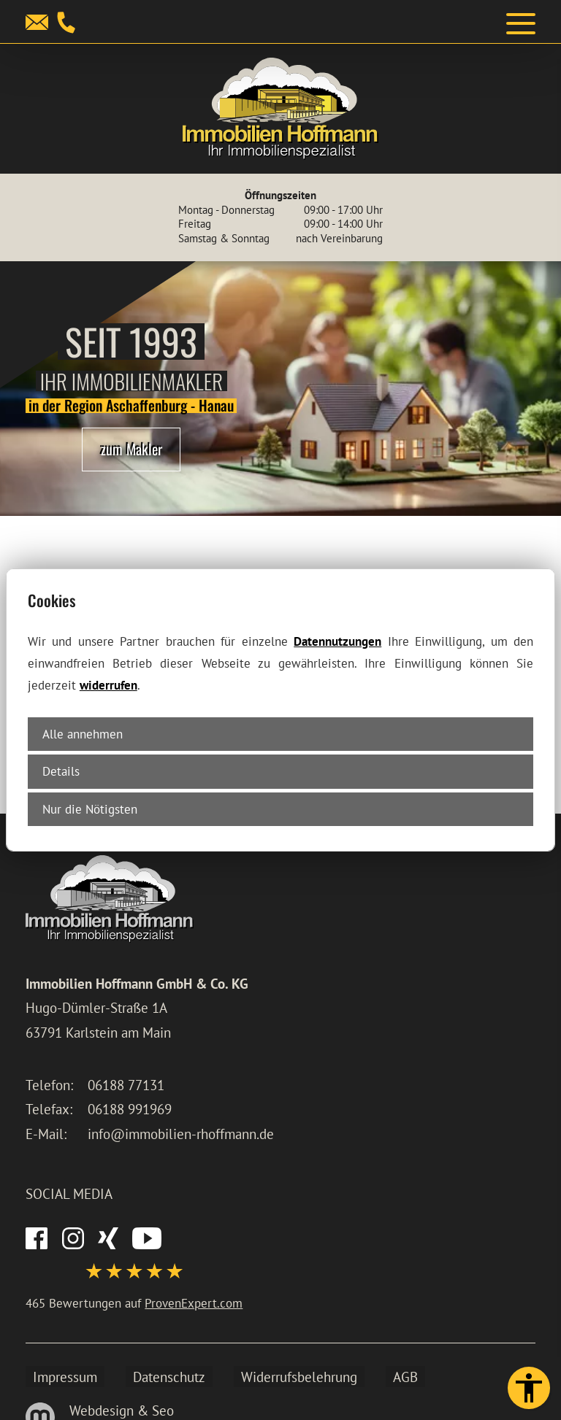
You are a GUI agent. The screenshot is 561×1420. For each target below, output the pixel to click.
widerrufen (108, 684)
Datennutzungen (337, 641)
